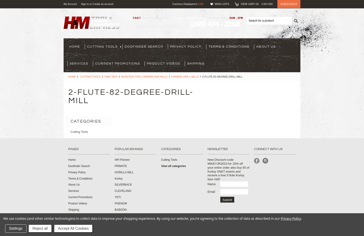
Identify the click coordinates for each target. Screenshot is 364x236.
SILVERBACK (123, 184)
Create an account (102, 4)
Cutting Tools (90, 76)
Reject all (40, 228)
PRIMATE (121, 166)
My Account (70, 4)
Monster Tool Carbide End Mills (144, 76)
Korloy (119, 178)
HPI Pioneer (122, 159)
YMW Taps (111, 76)
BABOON (121, 209)
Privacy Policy (291, 218)
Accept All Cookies (73, 228)
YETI (118, 197)
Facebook (257, 161)
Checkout (288, 4)
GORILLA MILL (124, 172)
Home (72, 76)
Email (211, 191)
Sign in (85, 4)
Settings (16, 228)
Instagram (265, 161)
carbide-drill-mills (185, 76)
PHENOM (121, 203)
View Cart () (257, 4)
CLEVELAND (123, 191)
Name (212, 184)
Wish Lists (222, 4)
